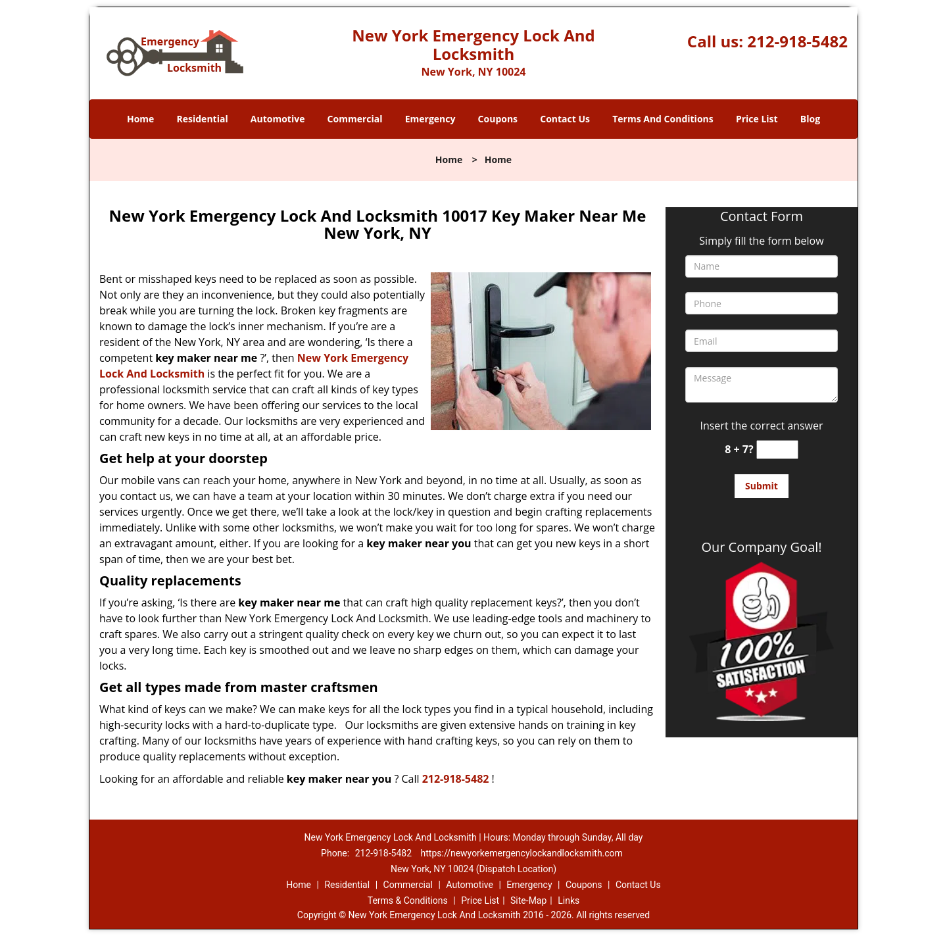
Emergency (430, 118)
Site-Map (528, 900)
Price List (757, 118)
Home (140, 118)
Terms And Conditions (663, 118)
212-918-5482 (797, 41)
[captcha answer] (777, 449)
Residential (202, 118)
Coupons (498, 118)
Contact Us (565, 118)
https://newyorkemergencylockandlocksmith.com (522, 853)
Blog (810, 118)
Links (568, 900)
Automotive (278, 118)
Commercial (355, 118)
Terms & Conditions (408, 900)
